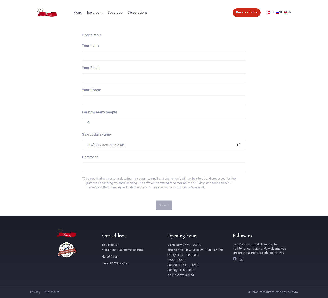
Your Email (90, 69)
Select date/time (96, 135)
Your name (91, 46)
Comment (90, 158)
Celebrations (137, 12)
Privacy (35, 292)
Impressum (51, 292)
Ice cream (94, 12)
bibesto (293, 292)
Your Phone (91, 91)
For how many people (99, 113)
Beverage (115, 12)
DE (272, 12)
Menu (78, 12)
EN (289, 12)
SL (281, 12)
